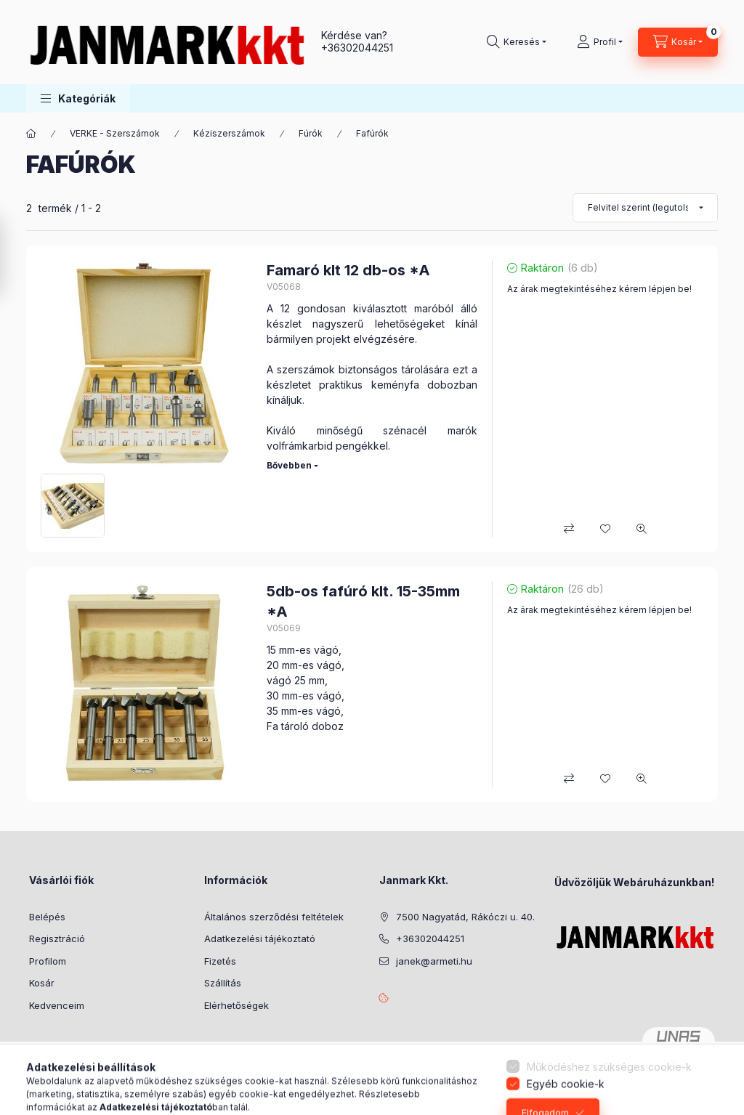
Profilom (47, 961)
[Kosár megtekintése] (678, 42)
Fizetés (220, 961)
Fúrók (311, 133)
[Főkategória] (31, 133)
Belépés (47, 917)
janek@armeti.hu (434, 961)
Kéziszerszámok (229, 133)
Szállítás (222, 983)
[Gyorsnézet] (641, 529)
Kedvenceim (56, 1005)
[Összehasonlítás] (568, 529)
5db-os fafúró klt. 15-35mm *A (363, 601)
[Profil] (600, 42)
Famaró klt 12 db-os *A (348, 270)
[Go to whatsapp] (709, 1073)
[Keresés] (517, 42)
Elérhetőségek (236, 1005)
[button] (78, 98)
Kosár (41, 983)
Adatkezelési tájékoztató (259, 938)
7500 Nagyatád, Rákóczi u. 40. (465, 917)
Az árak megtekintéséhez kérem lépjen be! (599, 288)
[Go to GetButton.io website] (709, 1100)
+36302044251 (357, 47)
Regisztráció (57, 938)
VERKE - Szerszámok (115, 133)
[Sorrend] (645, 207)
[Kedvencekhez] (605, 529)
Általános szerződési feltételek (274, 917)
